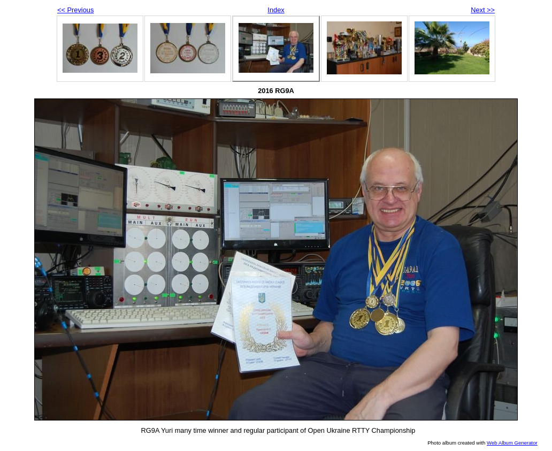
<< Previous (75, 10)
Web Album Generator (512, 443)
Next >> (483, 10)
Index (275, 10)
